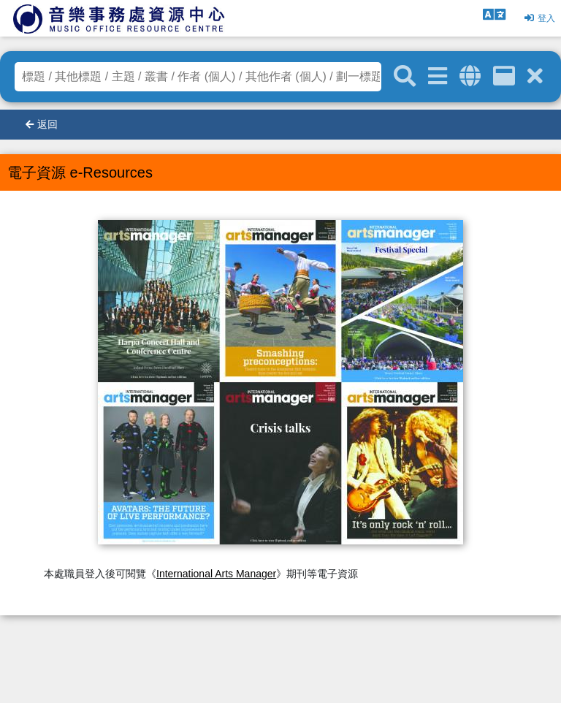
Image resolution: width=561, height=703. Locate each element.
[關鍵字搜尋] (404, 76)
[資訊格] (504, 76)
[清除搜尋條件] (535, 76)
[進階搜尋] (437, 76)
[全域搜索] (470, 76)
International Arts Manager (216, 574)
